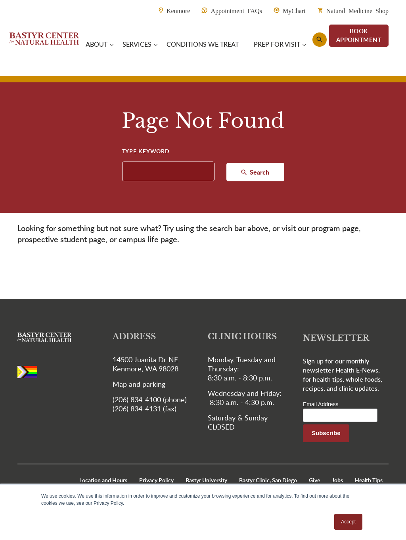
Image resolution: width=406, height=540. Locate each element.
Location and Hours (103, 480)
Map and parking (139, 384)
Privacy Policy (156, 480)
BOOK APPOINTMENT (359, 35)
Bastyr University (206, 480)
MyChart (294, 10)
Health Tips (369, 480)
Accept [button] (348, 522)
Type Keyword (146, 151)
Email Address (320, 404)
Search (258, 172)
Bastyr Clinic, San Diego (268, 480)
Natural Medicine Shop (357, 10)
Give (314, 480)
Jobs (337, 480)
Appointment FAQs (236, 10)
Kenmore (178, 10)
